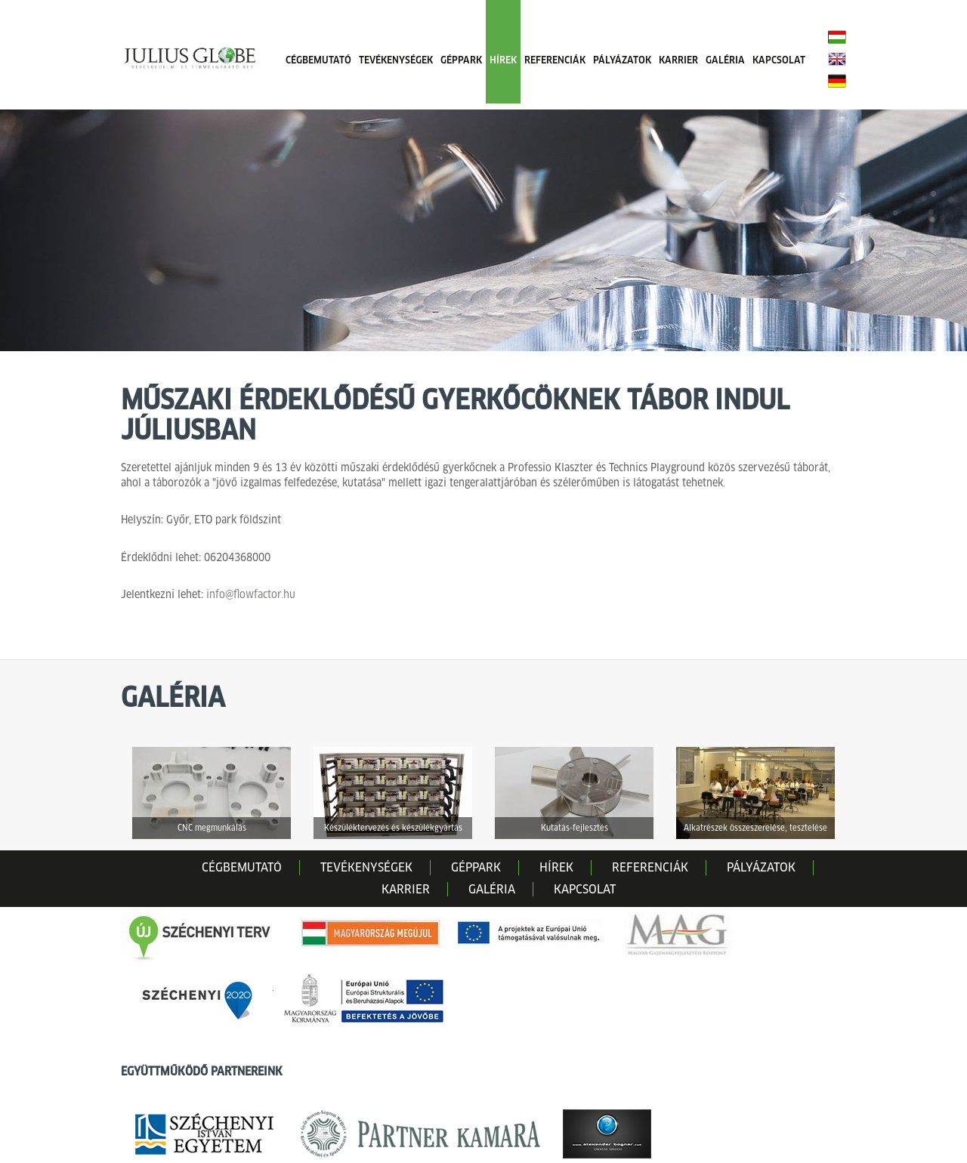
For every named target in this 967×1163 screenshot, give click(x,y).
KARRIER (678, 60)
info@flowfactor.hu (250, 594)
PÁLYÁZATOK (622, 60)
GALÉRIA (725, 60)
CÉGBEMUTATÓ (318, 60)
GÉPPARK (461, 60)
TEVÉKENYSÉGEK (396, 60)
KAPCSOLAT (778, 60)
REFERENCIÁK (554, 60)
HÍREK (503, 60)
